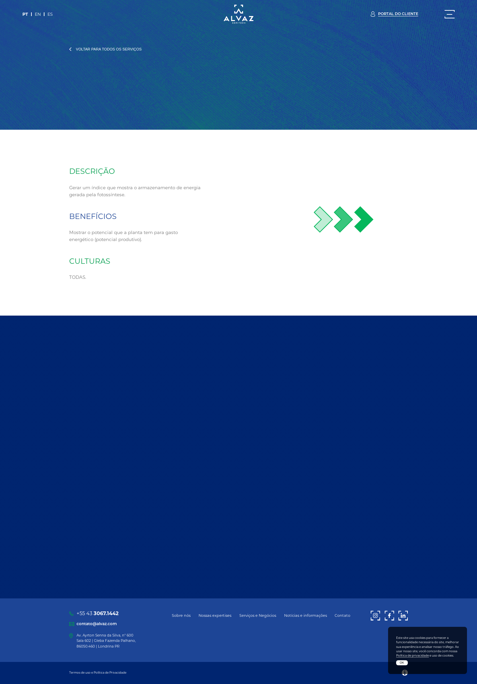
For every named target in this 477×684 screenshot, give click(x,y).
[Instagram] (375, 615)
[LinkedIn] (403, 615)
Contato (342, 615)
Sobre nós (181, 615)
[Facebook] (389, 615)
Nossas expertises (215, 615)
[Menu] (450, 14)
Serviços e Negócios (257, 615)
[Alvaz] (239, 14)
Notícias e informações (305, 615)
